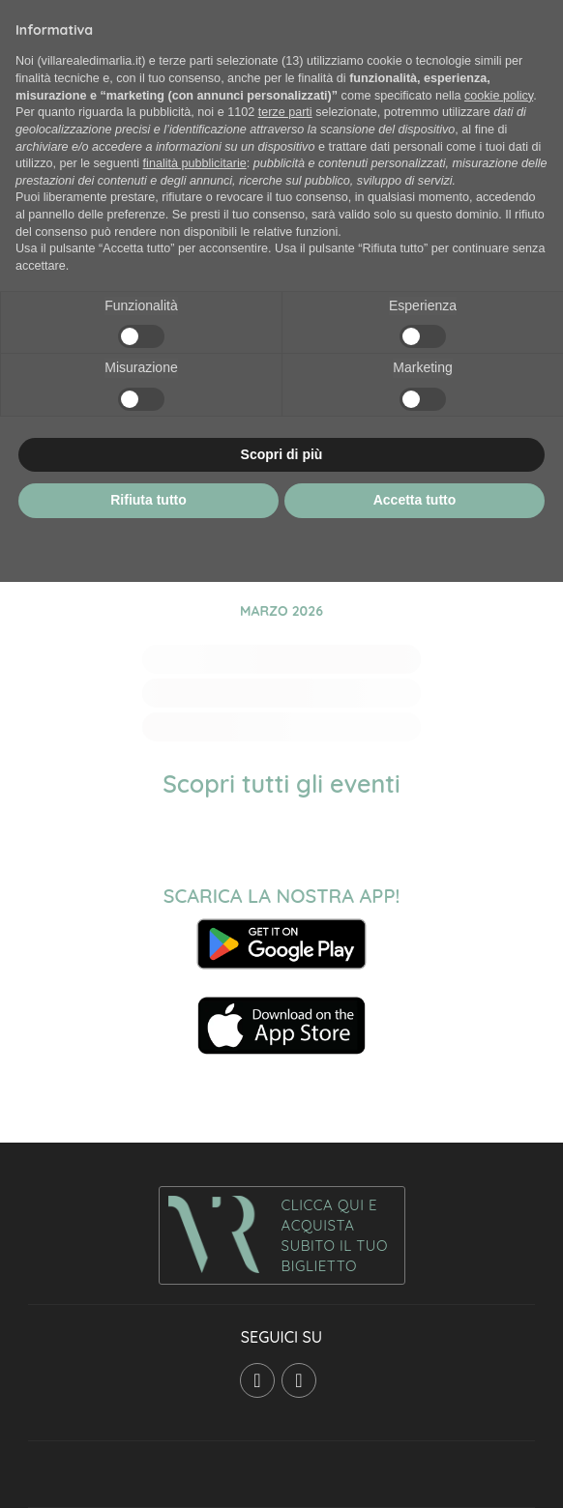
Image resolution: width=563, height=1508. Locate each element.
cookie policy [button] (498, 95)
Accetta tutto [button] (415, 500)
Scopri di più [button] (282, 454)
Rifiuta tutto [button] (148, 500)
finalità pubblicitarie (195, 163)
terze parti (285, 112)
